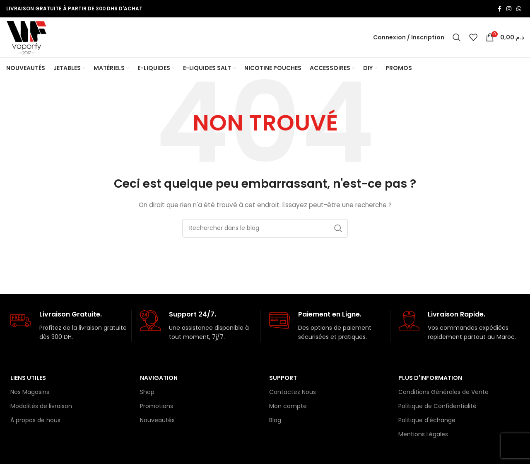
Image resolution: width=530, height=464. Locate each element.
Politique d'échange (426, 423)
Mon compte (288, 409)
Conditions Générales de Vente (443, 395)
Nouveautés (157, 423)
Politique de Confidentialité (437, 409)
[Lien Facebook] (499, 8)
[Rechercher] (456, 39)
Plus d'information (430, 381)
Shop (147, 395)
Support (283, 381)
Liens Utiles (28, 381)
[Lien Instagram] (509, 8)
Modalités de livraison (41, 409)
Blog (275, 423)
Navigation (159, 381)
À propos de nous (35, 423)
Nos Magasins (29, 395)
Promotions (156, 409)
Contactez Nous (292, 395)
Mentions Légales (423, 437)
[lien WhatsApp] (519, 8)
